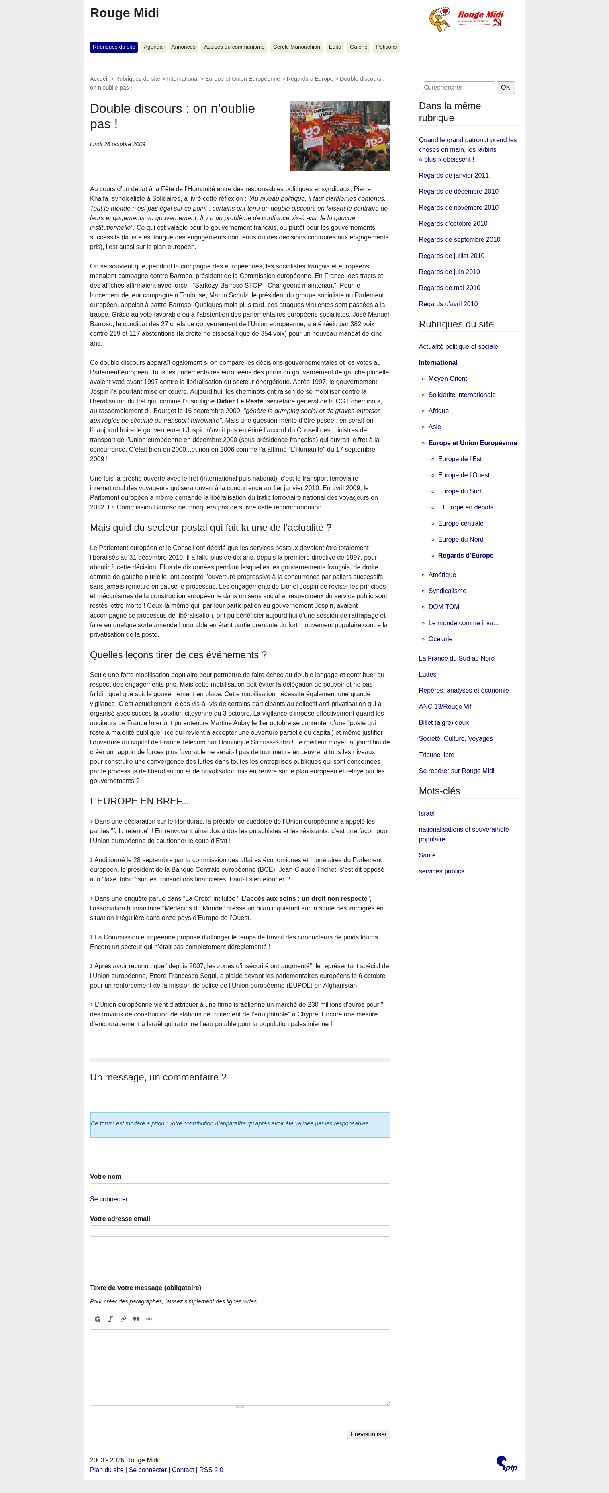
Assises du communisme (234, 47)
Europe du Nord (461, 539)
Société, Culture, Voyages (456, 738)
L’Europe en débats (466, 507)
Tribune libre (436, 754)
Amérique (442, 574)
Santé (427, 855)
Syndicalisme (447, 590)
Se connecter (109, 1199)
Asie (435, 426)
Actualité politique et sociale (458, 346)
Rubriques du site (114, 47)
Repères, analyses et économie (464, 690)
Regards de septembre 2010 (460, 239)
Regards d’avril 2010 (448, 304)
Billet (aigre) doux (444, 722)
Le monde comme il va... (464, 623)
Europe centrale (461, 523)
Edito (335, 47)
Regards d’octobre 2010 (453, 223)
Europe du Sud (459, 491)
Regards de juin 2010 (449, 271)
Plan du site (107, 1469)
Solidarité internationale (462, 394)
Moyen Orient (448, 378)
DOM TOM (444, 606)
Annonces (183, 47)
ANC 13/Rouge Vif (445, 706)
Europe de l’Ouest (464, 475)
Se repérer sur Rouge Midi (457, 770)
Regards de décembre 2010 (459, 191)
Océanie (441, 639)
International (182, 79)
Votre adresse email (120, 1218)
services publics (441, 871)
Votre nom (105, 1176)
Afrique (439, 410)
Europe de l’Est (460, 459)
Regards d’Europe (310, 79)
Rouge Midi (124, 13)
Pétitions (386, 47)
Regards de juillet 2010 (452, 255)
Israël (427, 813)
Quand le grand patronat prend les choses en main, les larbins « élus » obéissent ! (468, 150)
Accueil (99, 79)
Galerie (359, 47)
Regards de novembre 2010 (459, 207)
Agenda (153, 47)
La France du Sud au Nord (457, 658)
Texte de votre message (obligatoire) (145, 1287)
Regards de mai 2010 (449, 287)
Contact (183, 1469)
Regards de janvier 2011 (454, 175)
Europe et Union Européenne (242, 79)
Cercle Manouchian (296, 47)
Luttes (428, 674)
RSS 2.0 (211, 1469)
